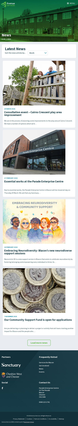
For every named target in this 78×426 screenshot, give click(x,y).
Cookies (29, 419)
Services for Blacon (46, 362)
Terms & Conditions (40, 419)
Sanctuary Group (29, 422)
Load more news (39, 342)
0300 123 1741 (44, 402)
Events (41, 372)
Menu (71, 3)
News (41, 369)
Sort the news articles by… (15, 53)
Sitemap (61, 419)
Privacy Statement (19, 419)
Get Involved (44, 365)
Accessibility (53, 419)
